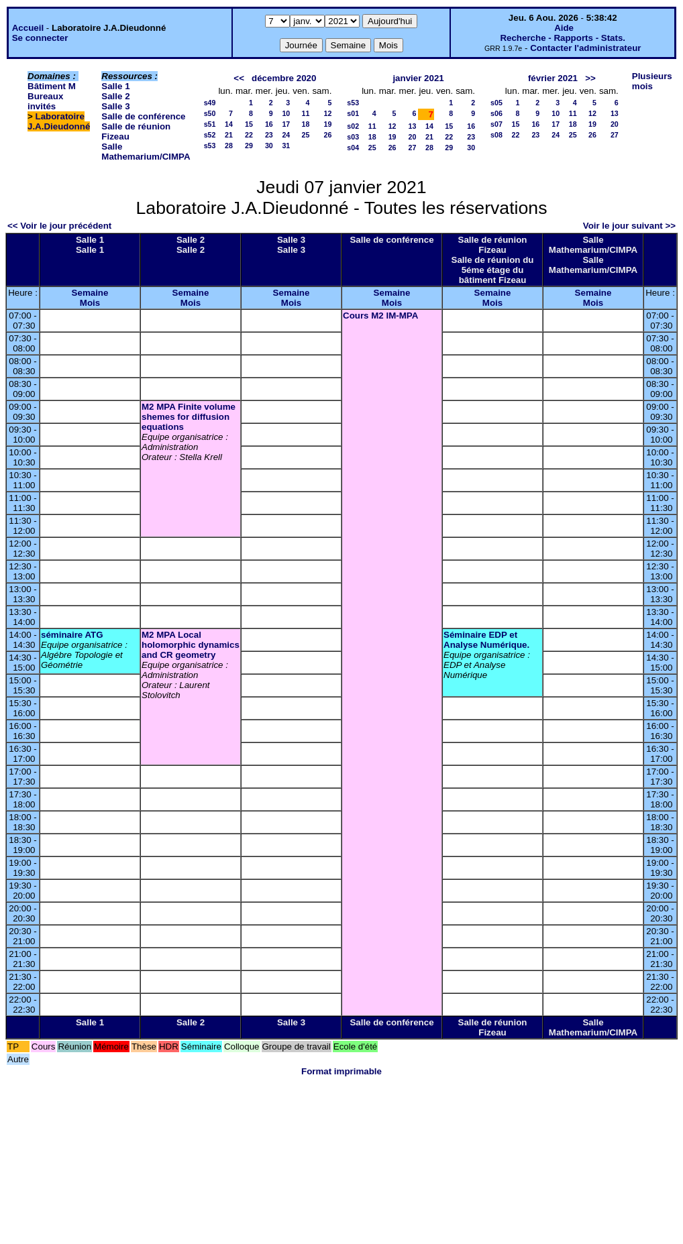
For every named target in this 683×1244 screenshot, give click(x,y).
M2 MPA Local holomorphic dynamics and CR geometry (191, 645)
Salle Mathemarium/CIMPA (145, 152)
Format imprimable (341, 1071)
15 (249, 124)
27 (413, 148)
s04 (353, 148)
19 (327, 124)
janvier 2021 (417, 78)
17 (286, 124)
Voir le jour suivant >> (629, 226)
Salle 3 (115, 106)
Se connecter (40, 38)
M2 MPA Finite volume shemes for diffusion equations (188, 417)
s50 (210, 113)
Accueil (28, 28)
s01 (353, 113)
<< (238, 78)
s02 (353, 126)
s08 (496, 135)
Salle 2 (115, 96)
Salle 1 (115, 86)
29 (249, 146)
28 (229, 146)
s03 (353, 137)
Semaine (90, 293)
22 (249, 135)
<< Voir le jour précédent (59, 226)
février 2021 (553, 78)
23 (269, 135)
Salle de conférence (143, 116)
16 (269, 124)
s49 (210, 103)
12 (327, 113)
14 (229, 124)
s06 (496, 113)
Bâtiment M (52, 86)
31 (286, 146)
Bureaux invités (45, 101)
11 (306, 113)
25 (306, 135)
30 (269, 146)
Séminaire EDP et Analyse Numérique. (486, 640)
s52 (210, 135)
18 (306, 124)
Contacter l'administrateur (585, 48)
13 (413, 126)
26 (327, 135)
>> (590, 78)
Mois (90, 303)
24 (286, 135)
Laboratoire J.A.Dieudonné (59, 121)
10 (286, 113)
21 (229, 135)
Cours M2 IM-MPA (380, 315)
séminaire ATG (72, 635)
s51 (210, 124)
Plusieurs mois (652, 81)
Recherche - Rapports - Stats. (562, 38)
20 (413, 137)
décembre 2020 (284, 78)
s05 (496, 103)
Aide (564, 28)
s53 (210, 146)
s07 (496, 124)
